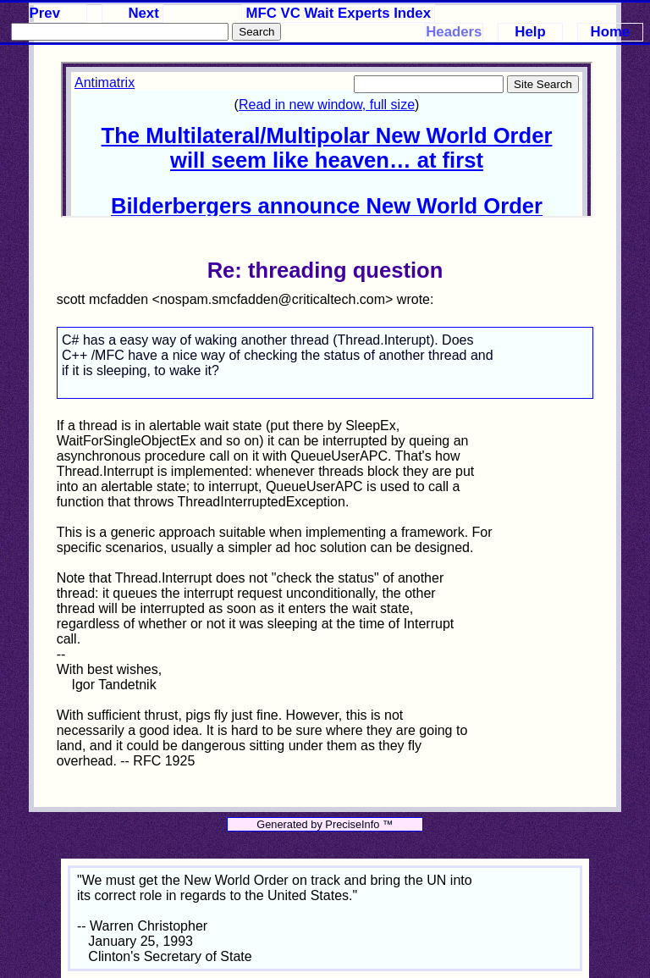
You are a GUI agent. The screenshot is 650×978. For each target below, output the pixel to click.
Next (143, 13)
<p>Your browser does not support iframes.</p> (326, 140)
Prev (45, 13)
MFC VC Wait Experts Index (339, 13)
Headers (454, 32)
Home (611, 32)
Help (530, 32)
